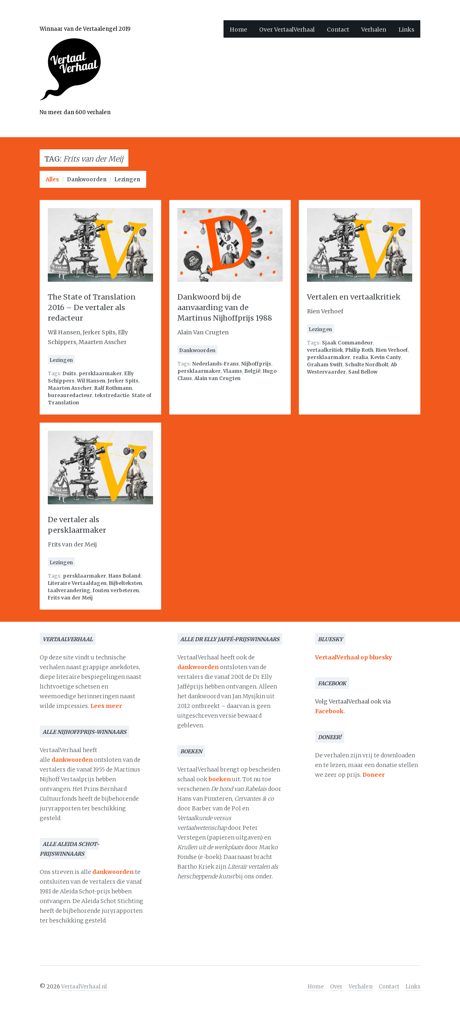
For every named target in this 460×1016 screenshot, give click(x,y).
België (252, 371)
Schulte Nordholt (366, 364)
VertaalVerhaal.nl (84, 986)
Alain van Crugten (217, 378)
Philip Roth (359, 350)
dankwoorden (72, 759)
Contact (338, 29)
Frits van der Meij (70, 598)
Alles (52, 179)
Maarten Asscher (70, 388)
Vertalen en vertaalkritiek (353, 297)
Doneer (373, 774)
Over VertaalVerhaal (287, 29)
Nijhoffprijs (256, 364)
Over (336, 986)
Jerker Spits (123, 381)
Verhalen (373, 29)
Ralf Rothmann (113, 388)
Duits (69, 373)
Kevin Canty (386, 357)
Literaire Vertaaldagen (77, 583)
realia (360, 357)
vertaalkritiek (325, 350)
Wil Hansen (91, 381)
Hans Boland (125, 576)
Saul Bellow (362, 372)
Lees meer (106, 706)
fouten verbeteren (116, 590)
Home (238, 29)
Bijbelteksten (125, 583)
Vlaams (232, 371)
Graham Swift (325, 364)
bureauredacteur (70, 395)
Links (406, 29)
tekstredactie (112, 395)
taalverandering (69, 590)
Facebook (329, 711)
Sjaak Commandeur (347, 343)
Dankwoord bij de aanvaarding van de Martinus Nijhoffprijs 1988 (224, 307)
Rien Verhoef (392, 350)
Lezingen (127, 179)
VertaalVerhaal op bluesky (353, 657)
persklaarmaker (100, 373)
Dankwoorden (86, 179)
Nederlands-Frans (215, 364)
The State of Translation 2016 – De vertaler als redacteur (92, 307)
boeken (220, 779)
